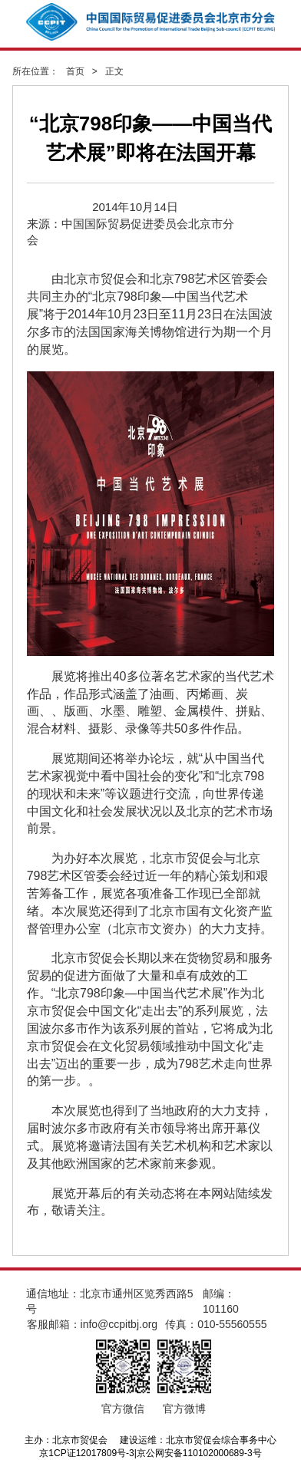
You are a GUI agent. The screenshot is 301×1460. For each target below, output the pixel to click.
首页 (75, 71)
